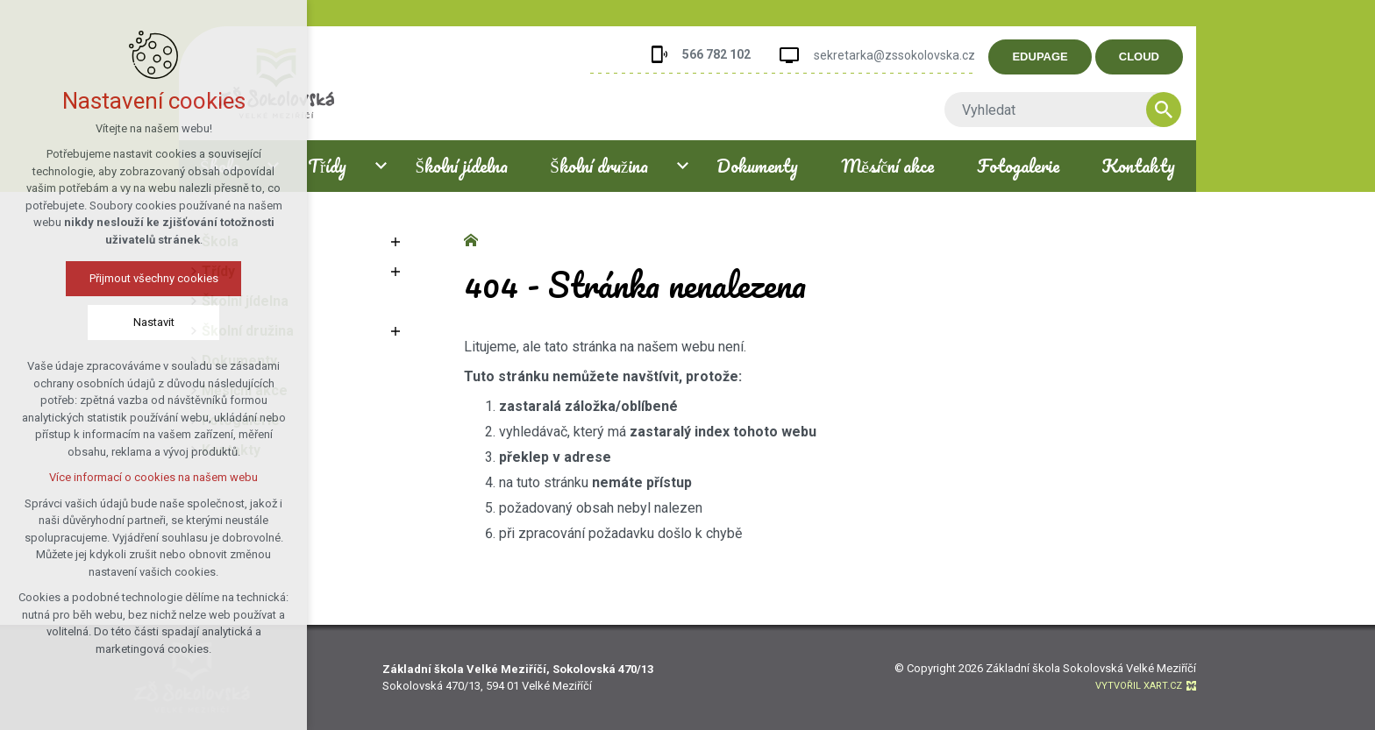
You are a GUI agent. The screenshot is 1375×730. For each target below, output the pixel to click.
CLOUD (1148, 56)
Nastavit (154, 322)
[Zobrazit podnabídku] (380, 166)
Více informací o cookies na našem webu (153, 477)
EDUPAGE (1049, 56)
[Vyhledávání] (1172, 109)
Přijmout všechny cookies (153, 278)
